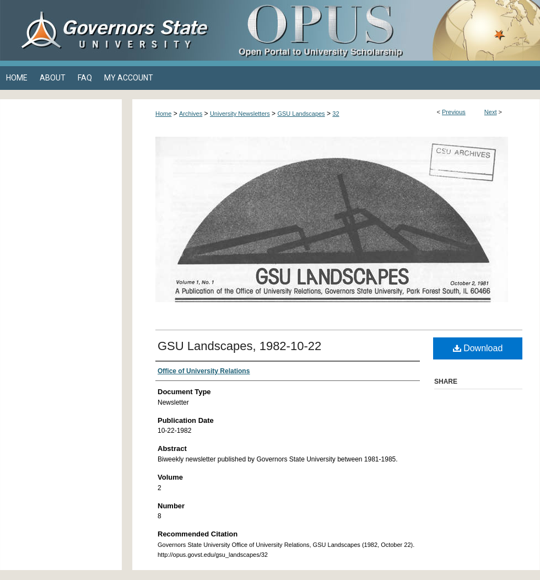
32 (335, 113)
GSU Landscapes (301, 113)
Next (490, 112)
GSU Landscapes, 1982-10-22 (239, 346)
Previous (454, 112)
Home (163, 113)
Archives (190, 113)
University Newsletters (240, 113)
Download (478, 348)
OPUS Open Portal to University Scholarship (380, 30)
